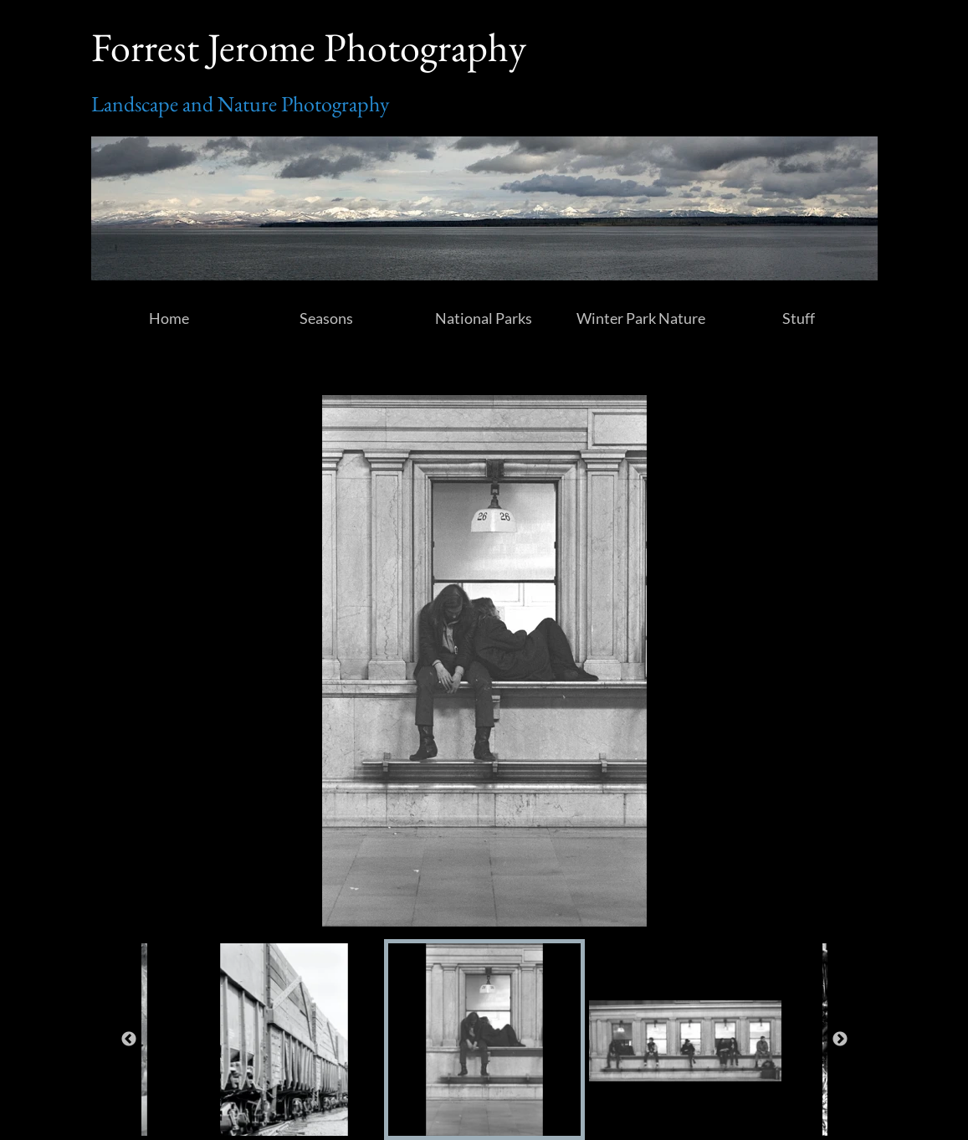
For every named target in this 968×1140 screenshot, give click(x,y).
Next (840, 1039)
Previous (128, 1039)
